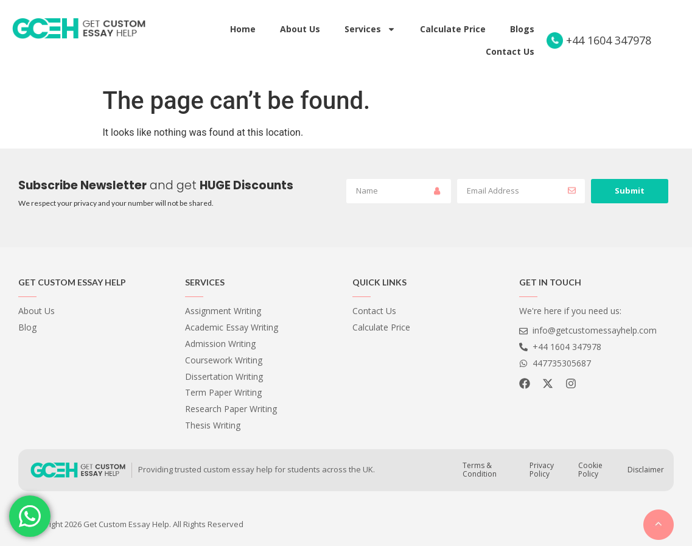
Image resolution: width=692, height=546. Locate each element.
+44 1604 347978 (608, 40)
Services (370, 29)
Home (243, 29)
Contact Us (510, 51)
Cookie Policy (590, 469)
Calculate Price (453, 29)
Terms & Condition (480, 469)
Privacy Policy (541, 469)
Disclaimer (645, 469)
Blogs (522, 29)
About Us (300, 29)
